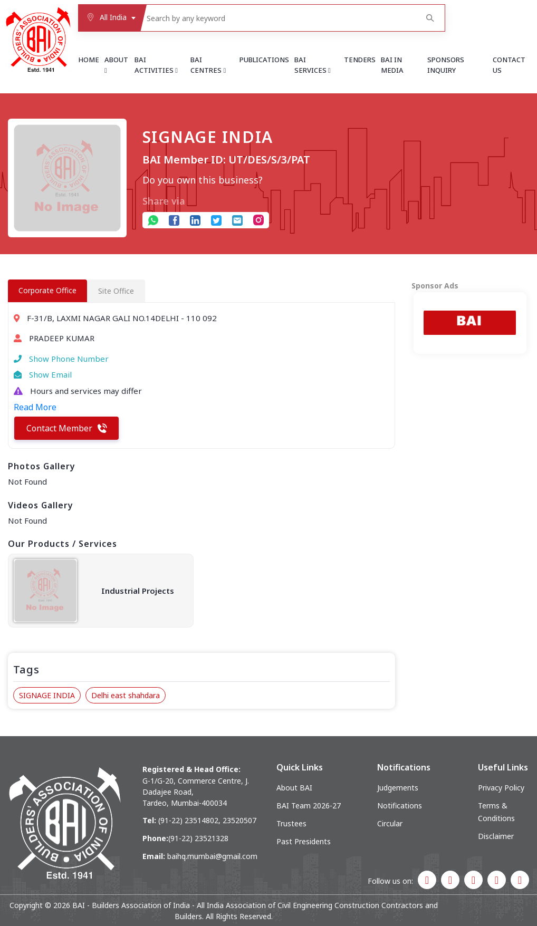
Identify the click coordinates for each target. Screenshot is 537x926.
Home (88, 59)
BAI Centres (208, 65)
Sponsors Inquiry (445, 65)
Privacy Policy (501, 788)
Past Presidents (303, 841)
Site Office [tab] (116, 291)
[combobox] (109, 18)
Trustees (291, 823)
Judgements (397, 788)
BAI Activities (156, 65)
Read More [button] (35, 407)
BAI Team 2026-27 (308, 805)
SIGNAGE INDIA (47, 695)
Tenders (360, 59)
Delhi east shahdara (125, 695)
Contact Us (509, 65)
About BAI (294, 788)
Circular (389, 823)
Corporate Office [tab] (47, 290)
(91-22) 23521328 (198, 838)
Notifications (399, 805)
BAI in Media (392, 65)
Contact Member (66, 428)
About (116, 64)
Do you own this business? (202, 179)
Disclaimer (496, 836)
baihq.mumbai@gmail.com (212, 856)
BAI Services (312, 65)
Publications (264, 59)
